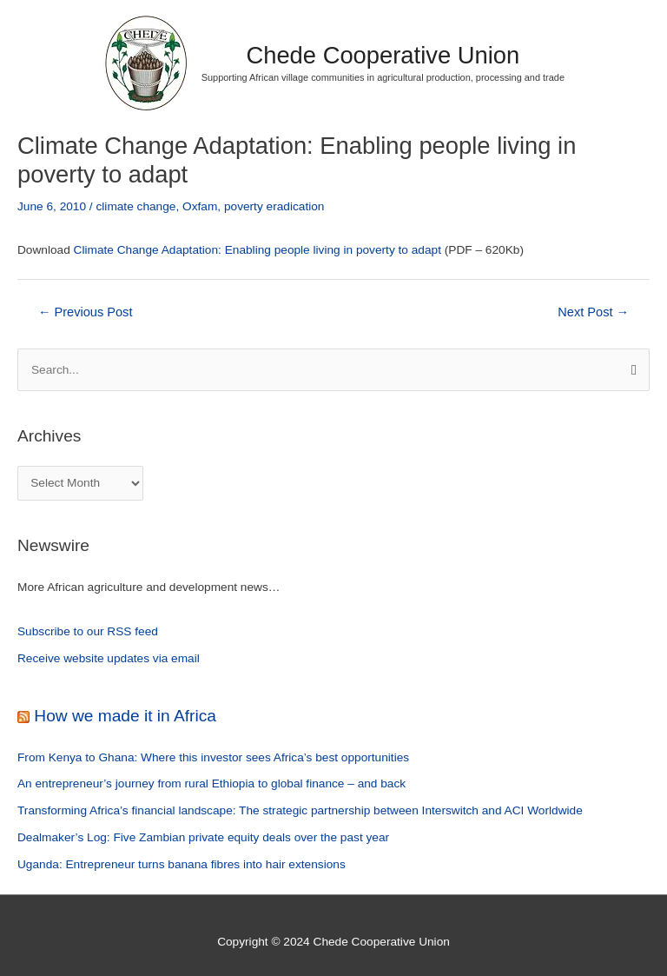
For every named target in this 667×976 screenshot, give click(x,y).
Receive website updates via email (108, 658)
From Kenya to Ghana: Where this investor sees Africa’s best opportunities (213, 757)
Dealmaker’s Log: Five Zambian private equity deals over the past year (203, 837)
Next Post (593, 312)
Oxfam (199, 206)
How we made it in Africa (125, 716)
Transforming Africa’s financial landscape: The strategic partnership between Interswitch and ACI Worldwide (300, 810)
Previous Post (85, 312)
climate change (135, 206)
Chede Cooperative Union (382, 55)
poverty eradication (274, 206)
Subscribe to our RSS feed (87, 631)
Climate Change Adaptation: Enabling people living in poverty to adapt (257, 249)
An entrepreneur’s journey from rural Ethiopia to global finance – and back (211, 783)
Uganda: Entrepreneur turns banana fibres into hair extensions (181, 864)
